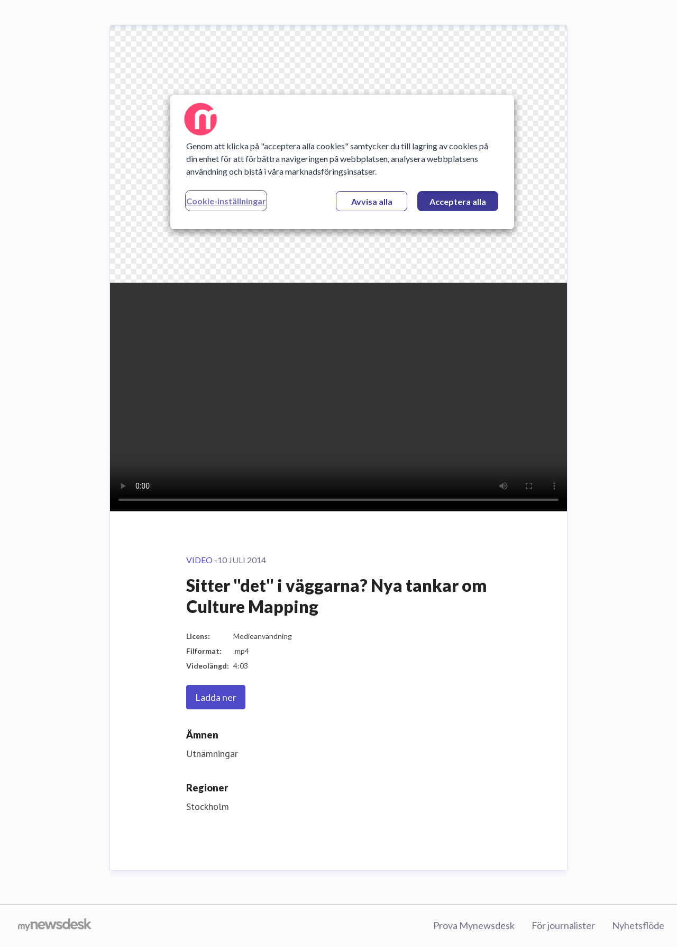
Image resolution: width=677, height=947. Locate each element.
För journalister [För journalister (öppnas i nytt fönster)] (563, 925)
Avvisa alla (371, 201)
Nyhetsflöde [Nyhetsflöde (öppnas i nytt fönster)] (638, 925)
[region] (342, 162)
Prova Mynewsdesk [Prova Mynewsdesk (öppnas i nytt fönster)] (474, 925)
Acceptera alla (457, 201)
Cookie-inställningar (226, 201)
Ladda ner (215, 697)
